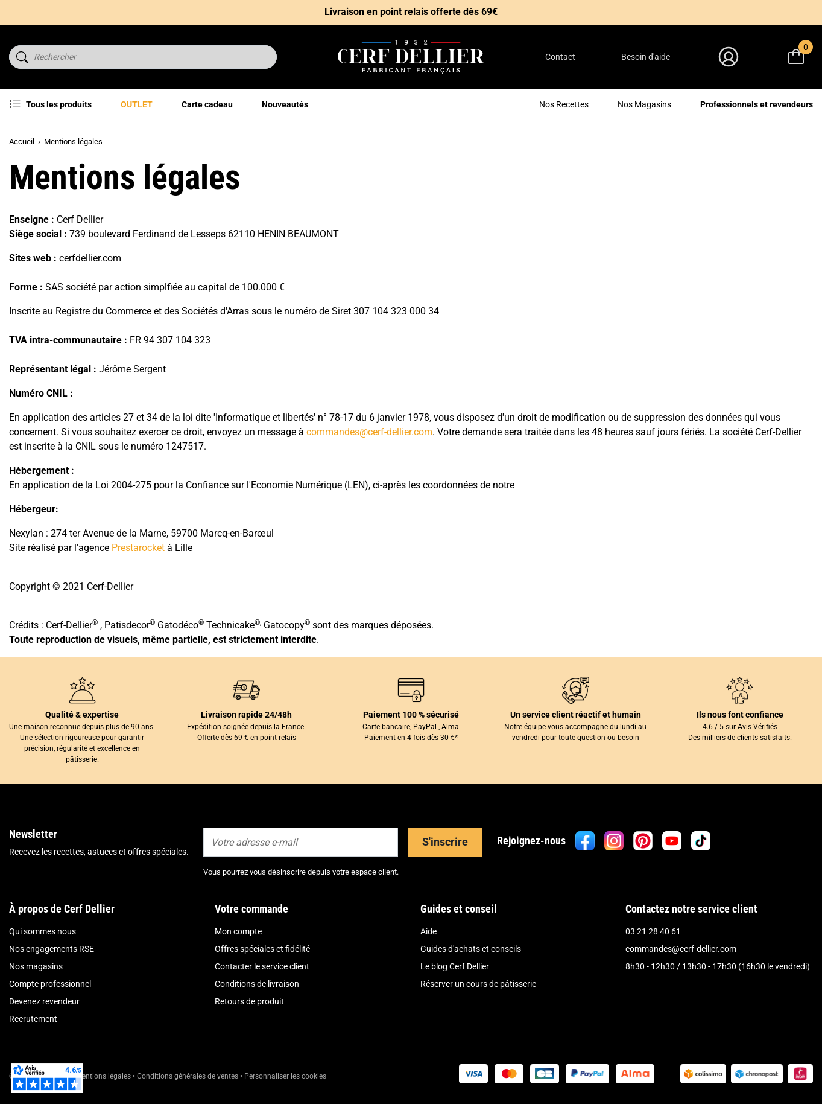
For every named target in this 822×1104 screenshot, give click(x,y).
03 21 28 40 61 (653, 931)
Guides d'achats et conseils (470, 949)
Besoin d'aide (645, 57)
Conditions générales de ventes (187, 1076)
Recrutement (33, 1019)
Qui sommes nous (42, 931)
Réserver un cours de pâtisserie (478, 984)
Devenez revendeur (44, 1001)
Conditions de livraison (257, 984)
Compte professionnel (50, 984)
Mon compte (238, 931)
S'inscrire (445, 841)
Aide (428, 931)
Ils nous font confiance (740, 715)
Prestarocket (138, 548)
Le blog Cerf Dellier (454, 966)
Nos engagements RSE (51, 949)
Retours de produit (249, 1001)
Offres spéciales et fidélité (262, 949)
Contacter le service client (262, 966)
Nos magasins (36, 966)
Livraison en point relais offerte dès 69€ (411, 12)
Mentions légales (103, 1076)
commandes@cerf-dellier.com (369, 432)
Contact (560, 57)
